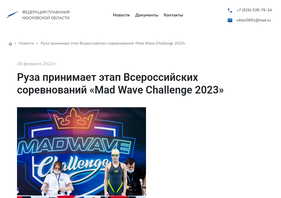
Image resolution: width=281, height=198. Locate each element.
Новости (26, 43)
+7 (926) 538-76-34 (254, 10)
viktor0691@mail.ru (254, 20)
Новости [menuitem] (121, 15)
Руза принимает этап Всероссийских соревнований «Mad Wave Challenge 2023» (113, 43)
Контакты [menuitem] (173, 15)
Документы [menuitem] (146, 15)
